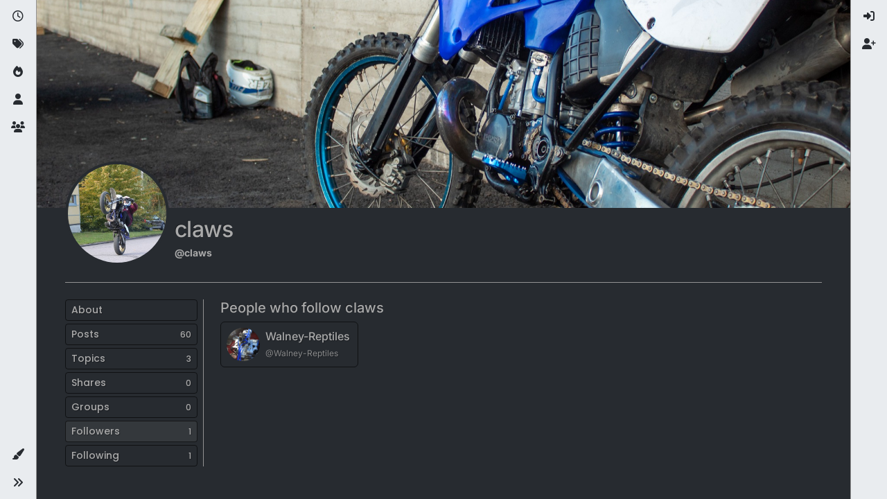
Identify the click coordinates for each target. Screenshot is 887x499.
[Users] (18, 100)
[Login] (869, 17)
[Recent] (18, 17)
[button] (18, 455)
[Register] (869, 44)
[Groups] (18, 127)
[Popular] (18, 72)
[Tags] (18, 44)
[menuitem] (869, 17)
